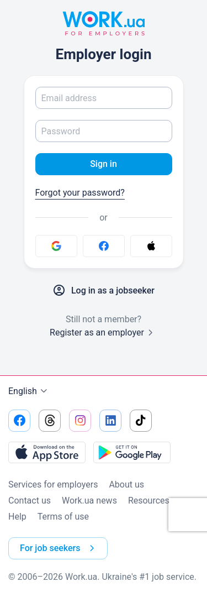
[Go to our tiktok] (141, 421)
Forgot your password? (80, 192)
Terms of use (63, 516)
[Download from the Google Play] (132, 452)
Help (17, 516)
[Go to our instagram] (80, 421)
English (29, 391)
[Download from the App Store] (47, 452)
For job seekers (59, 548)
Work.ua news (89, 500)
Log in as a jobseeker (103, 290)
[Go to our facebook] (19, 421)
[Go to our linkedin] (110, 421)
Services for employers (53, 484)
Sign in (103, 164)
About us (126, 484)
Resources (148, 500)
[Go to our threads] (50, 421)
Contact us (29, 500)
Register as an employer (103, 332)
